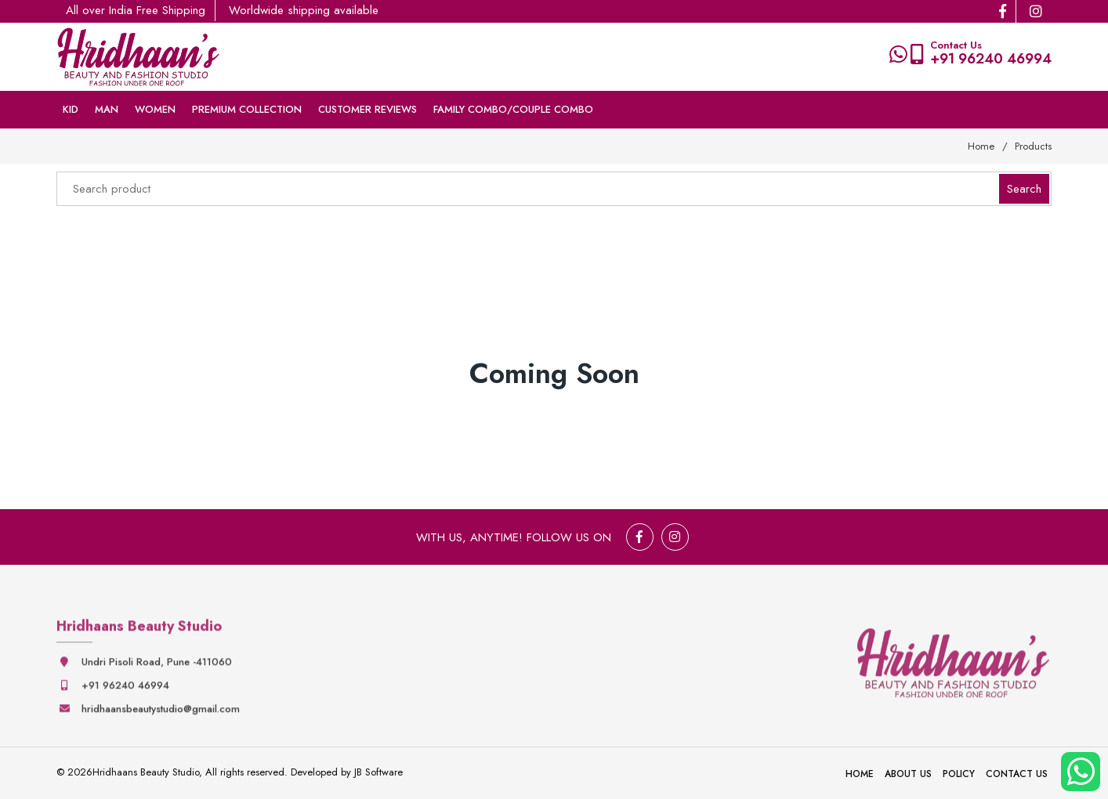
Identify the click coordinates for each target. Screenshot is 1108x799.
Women (155, 109)
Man (106, 109)
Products (1033, 146)
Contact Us (1017, 774)
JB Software (378, 772)
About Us (908, 774)
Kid (70, 109)
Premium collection (247, 109)
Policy (959, 774)
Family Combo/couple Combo (513, 109)
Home (981, 146)
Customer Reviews (367, 109)
